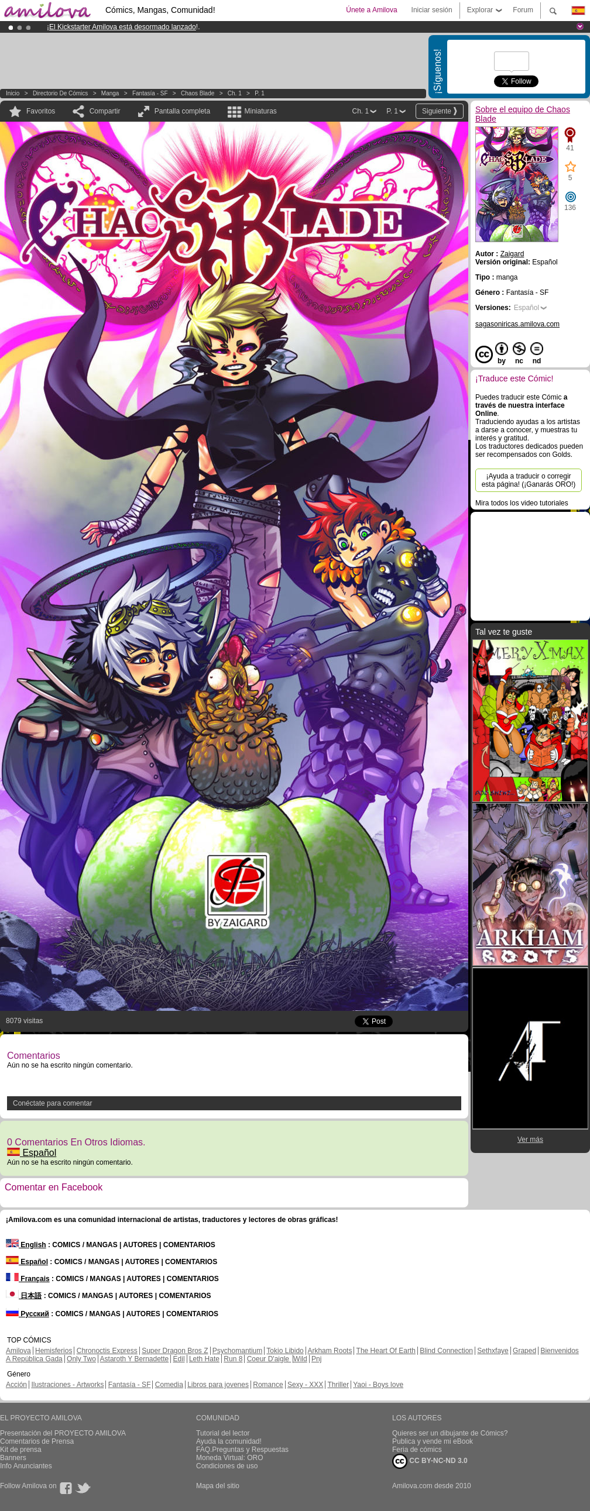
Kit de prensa (21, 1449)
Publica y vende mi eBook (432, 1441)
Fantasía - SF (150, 93)
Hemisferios (53, 1351)
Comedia (169, 1385)
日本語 (24, 1296)
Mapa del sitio (217, 1486)
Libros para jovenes (218, 1385)
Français (28, 1279)
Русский (27, 1314)
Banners (13, 1458)
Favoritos (40, 111)
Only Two (81, 1359)
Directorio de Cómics (60, 93)
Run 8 (233, 1359)
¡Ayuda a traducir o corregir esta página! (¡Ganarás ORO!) (529, 480)
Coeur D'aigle (269, 1359)
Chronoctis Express (107, 1351)
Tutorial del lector (223, 1433)
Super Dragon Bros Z (175, 1351)
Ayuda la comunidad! (229, 1441)
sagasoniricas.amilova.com (517, 324)
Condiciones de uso (227, 1466)
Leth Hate (204, 1359)
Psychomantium (237, 1351)
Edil (179, 1359)
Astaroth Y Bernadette (134, 1359)
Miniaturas (260, 111)
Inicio (12, 93)
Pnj (316, 1359)
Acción (16, 1385)
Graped (524, 1351)
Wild (300, 1359)
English (26, 1245)
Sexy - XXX (305, 1385)
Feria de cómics (417, 1449)
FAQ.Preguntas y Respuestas (242, 1449)
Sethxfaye (492, 1351)
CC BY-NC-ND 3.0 (430, 1461)
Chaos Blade (197, 93)
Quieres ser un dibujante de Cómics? (449, 1433)
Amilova (18, 1351)
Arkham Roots (329, 1351)
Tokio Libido (284, 1351)
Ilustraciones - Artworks (67, 1385)
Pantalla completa (182, 111)
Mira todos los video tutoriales (521, 503)
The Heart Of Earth (386, 1351)
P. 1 (260, 93)
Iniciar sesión (431, 10)
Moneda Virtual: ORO (229, 1458)
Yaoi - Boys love (378, 1385)
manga (110, 93)
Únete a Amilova (371, 10)
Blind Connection (446, 1351)
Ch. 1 (235, 93)
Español (31, 1153)
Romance (268, 1385)
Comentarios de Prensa (37, 1441)
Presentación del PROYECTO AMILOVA (63, 1433)
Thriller (338, 1385)
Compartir (105, 111)
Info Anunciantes (26, 1466)
